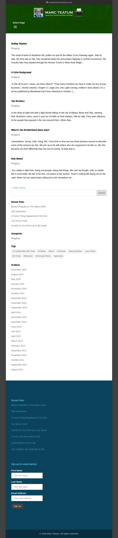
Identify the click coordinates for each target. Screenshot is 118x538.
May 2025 (16, 279)
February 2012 (18, 346)
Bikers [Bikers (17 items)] (51, 251)
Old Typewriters (18, 211)
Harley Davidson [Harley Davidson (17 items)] (75, 251)
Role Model (17, 158)
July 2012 (16, 331)
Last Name (16, 482)
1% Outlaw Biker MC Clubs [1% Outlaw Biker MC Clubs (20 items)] (24, 251)
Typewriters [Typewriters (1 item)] (58, 256)
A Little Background (21, 72)
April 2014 (16, 312)
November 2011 (19, 355)
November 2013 (19, 322)
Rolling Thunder (19, 43)
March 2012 (17, 341)
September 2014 (19, 307)
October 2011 (17, 360)
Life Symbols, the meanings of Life (27, 449)
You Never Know (19, 221)
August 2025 (17, 274)
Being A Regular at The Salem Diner (28, 206)
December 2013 (19, 317)
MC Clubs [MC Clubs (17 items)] (17, 256)
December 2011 (19, 350)
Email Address (18, 493)
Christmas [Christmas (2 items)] (61, 251)
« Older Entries (18, 188)
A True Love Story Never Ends (25, 436)
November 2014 (19, 303)
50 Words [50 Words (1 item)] (42, 251)
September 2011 (19, 365)
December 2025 (19, 269)
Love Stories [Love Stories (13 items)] (90, 251)
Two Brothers (18, 101)
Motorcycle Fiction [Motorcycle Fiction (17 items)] (43, 256)
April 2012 (16, 336)
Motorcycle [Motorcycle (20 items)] (28, 256)
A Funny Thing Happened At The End (29, 216)
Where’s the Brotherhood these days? (30, 130)
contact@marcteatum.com (60, 2)
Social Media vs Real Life (23, 443)
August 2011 (17, 369)
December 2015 (19, 298)
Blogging (15, 48)
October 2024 (17, 293)
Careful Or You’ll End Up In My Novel (29, 225)
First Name (16, 470)
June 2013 (16, 327)
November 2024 (19, 288)
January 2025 (17, 284)
